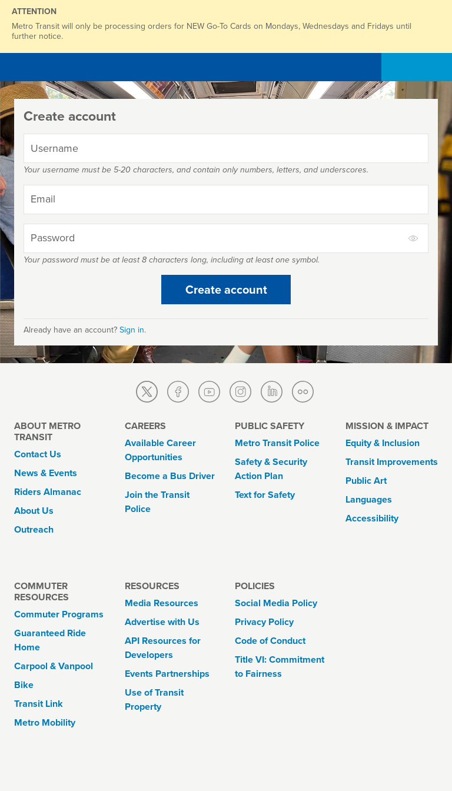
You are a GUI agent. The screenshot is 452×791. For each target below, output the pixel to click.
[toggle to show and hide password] (413, 238)
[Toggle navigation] (424, 67)
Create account (226, 289)
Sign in (131, 330)
